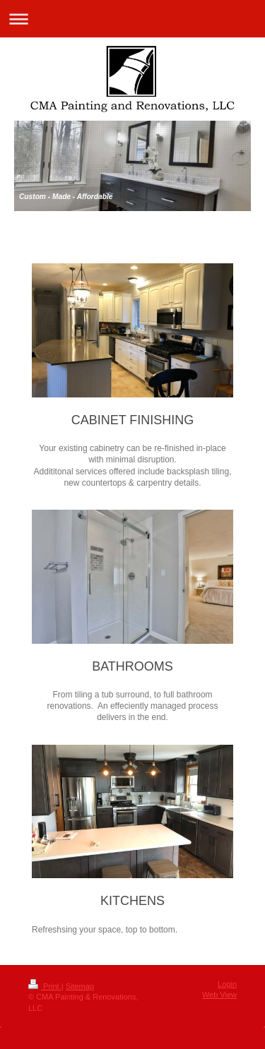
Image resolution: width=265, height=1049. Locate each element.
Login (227, 984)
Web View (219, 994)
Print (44, 986)
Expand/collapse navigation (132, 19)
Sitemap (80, 986)
